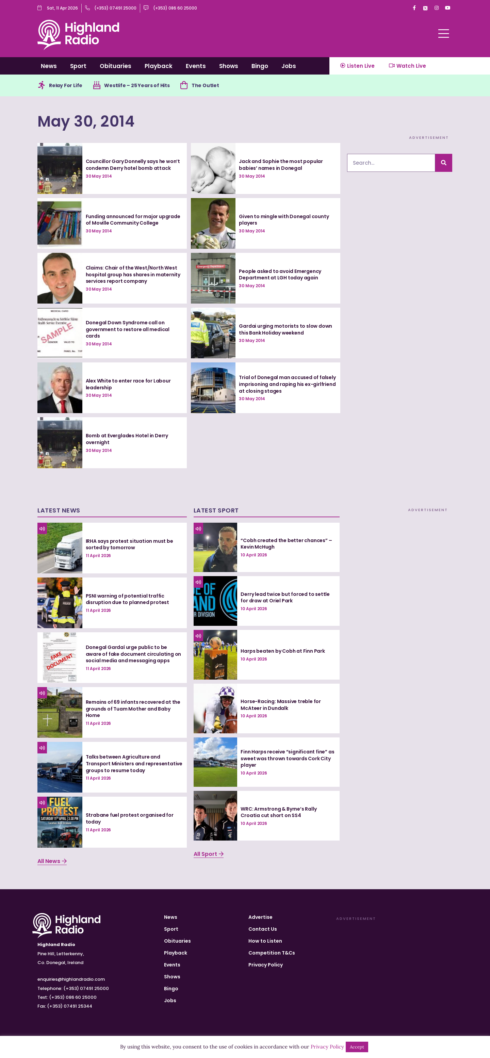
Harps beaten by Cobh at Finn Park (283, 651)
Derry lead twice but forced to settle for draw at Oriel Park (285, 597)
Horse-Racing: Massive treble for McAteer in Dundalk (281, 705)
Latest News (58, 510)
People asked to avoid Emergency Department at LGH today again (280, 274)
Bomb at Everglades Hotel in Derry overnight (127, 439)
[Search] (443, 163)
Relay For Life (65, 85)
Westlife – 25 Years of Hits (137, 85)
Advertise (260, 917)
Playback (159, 66)
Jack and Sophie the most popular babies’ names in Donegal (281, 165)
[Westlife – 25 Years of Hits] (97, 85)
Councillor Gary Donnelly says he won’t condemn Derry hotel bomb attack (133, 165)
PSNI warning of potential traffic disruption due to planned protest (127, 599)
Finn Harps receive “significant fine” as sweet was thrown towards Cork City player (287, 758)
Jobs (288, 66)
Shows (228, 66)
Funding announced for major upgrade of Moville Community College (133, 220)
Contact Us (262, 929)
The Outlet (205, 85)
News (49, 66)
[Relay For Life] (41, 85)
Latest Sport (216, 510)
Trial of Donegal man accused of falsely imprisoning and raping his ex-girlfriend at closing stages (287, 384)
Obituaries (115, 66)
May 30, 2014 (86, 121)
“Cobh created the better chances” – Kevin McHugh (286, 544)
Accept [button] (357, 1047)
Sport (78, 66)
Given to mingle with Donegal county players (284, 220)
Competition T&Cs (271, 952)
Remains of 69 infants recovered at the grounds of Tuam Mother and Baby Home (133, 709)
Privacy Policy (265, 964)
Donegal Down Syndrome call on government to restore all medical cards (127, 329)
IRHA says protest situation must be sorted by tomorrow (129, 544)
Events (196, 66)
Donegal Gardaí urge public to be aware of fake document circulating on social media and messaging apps (133, 654)
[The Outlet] (184, 85)
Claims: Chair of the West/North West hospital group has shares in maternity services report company (133, 274)
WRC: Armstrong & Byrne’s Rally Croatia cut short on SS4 (278, 812)
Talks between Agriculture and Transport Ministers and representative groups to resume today (134, 763)
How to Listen (265, 941)
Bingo (259, 66)
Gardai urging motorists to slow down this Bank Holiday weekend (285, 329)
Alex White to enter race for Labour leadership (128, 384)
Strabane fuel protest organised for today (130, 818)
